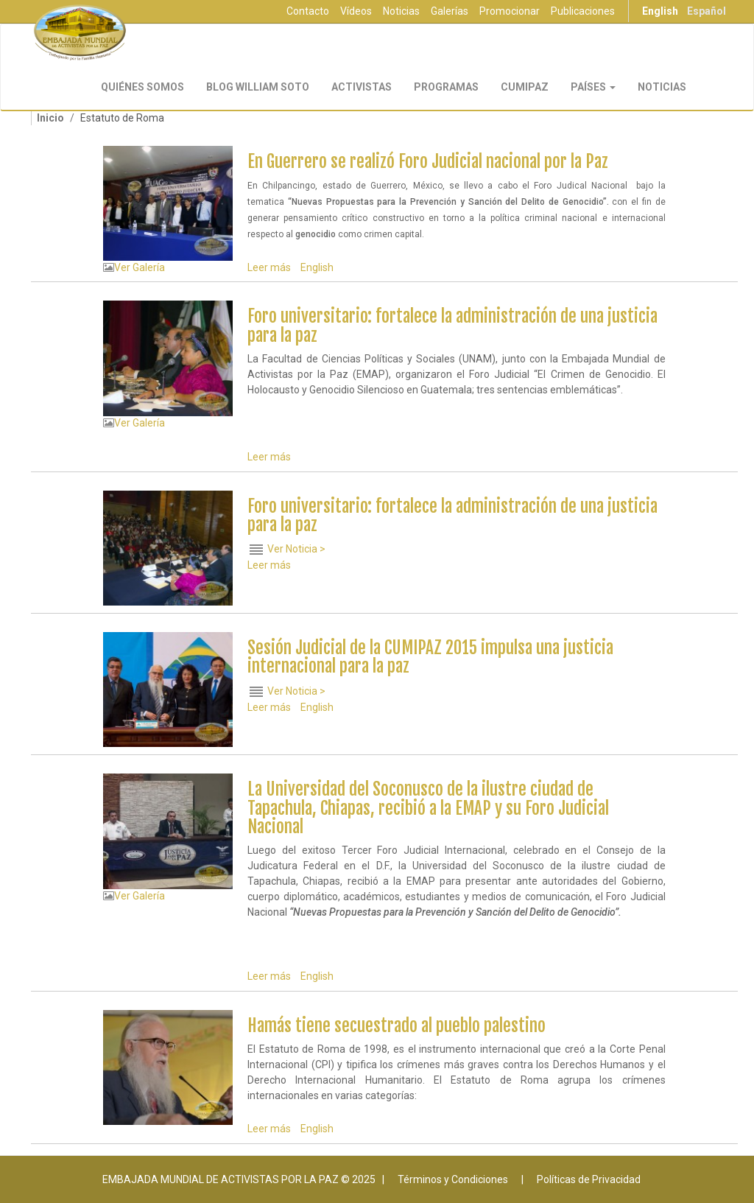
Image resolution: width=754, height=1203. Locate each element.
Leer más (269, 267)
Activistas (361, 87)
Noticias (401, 11)
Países (593, 87)
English (660, 11)
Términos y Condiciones (453, 1179)
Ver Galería (139, 267)
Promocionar (509, 11)
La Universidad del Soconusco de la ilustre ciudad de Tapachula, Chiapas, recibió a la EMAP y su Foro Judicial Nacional (428, 808)
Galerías (449, 11)
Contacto (307, 11)
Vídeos (356, 11)
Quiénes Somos (142, 87)
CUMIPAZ (525, 87)
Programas (446, 87)
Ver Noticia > (296, 549)
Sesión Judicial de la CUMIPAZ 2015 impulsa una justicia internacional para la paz (430, 657)
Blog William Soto (257, 87)
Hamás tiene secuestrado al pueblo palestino (396, 1026)
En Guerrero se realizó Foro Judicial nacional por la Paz (427, 161)
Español (706, 11)
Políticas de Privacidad (589, 1179)
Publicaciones (583, 11)
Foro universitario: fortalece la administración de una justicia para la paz (452, 326)
